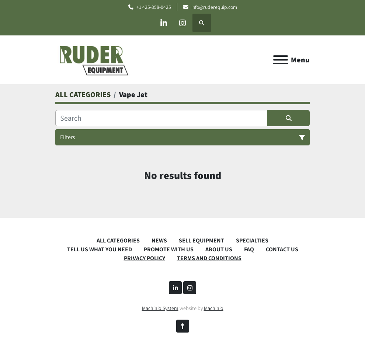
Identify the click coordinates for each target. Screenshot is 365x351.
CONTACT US (282, 249)
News (159, 240)
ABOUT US (218, 249)
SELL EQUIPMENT (201, 240)
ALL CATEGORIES (118, 240)
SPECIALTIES (252, 240)
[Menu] (280, 59)
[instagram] (182, 23)
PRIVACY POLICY (144, 258)
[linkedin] (163, 23)
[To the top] (182, 326)
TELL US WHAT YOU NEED (99, 249)
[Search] (161, 118)
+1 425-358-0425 (153, 7)
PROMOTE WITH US (169, 249)
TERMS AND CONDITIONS (209, 258)
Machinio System (160, 308)
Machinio (213, 308)
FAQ (249, 249)
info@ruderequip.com (214, 7)
